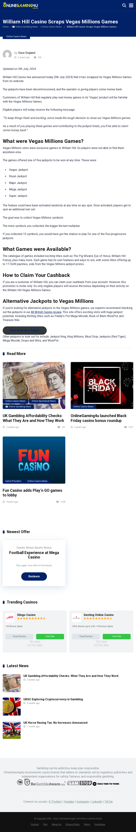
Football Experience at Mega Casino (34, 554)
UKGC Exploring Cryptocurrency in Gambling (53, 699)
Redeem (34, 576)
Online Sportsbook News (44, 401)
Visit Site (50, 636)
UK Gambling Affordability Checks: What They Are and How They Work (33, 418)
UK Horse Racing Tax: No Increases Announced (55, 722)
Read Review (19, 636)
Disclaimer (99, 824)
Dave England (26, 53)
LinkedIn (96, 801)
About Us (56, 824)
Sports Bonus (43, 547)
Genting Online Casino (99, 615)
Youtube (69, 801)
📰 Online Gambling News (25, 27)
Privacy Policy (73, 824)
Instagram (82, 801)
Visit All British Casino (25, 330)
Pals (45, 824)
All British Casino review (46, 312)
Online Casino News (52, 27)
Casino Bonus (25, 547)
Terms (87, 824)
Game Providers (13, 481)
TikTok (109, 801)
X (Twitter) (55, 801)
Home (6, 27)
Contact (35, 824)
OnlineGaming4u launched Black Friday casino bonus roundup (98, 418)
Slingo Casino (26, 615)
